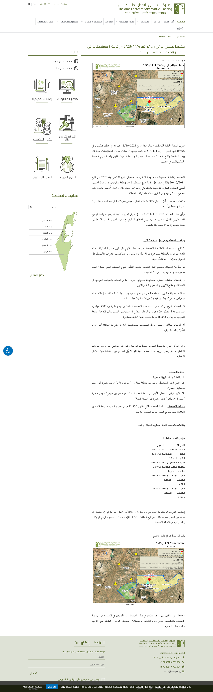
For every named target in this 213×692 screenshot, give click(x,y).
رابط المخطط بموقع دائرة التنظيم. (169, 535)
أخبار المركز (169, 21)
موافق (52, 686)
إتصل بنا (179, 28)
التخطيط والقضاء (93, 21)
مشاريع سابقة (126, 21)
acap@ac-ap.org (172, 671)
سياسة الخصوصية (32, 686)
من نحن (156, 21)
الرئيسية (181, 21)
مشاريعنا (144, 21)
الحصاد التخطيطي (45, 21)
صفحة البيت (180, 36)
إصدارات (109, 21)
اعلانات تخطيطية (165, 36)
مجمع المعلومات (69, 21)
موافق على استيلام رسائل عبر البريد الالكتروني (79, 679)
